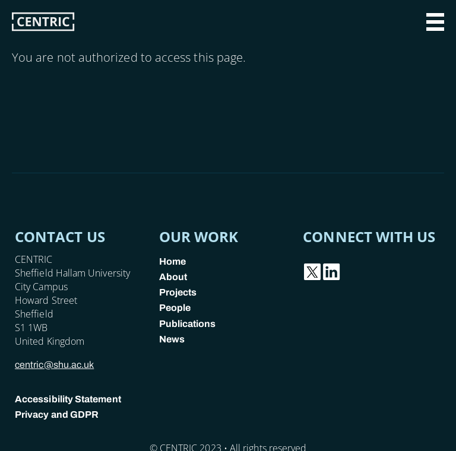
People (175, 308)
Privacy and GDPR (57, 414)
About (173, 277)
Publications (187, 324)
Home (172, 261)
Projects (178, 292)
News (172, 339)
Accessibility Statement (68, 399)
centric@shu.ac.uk (54, 365)
